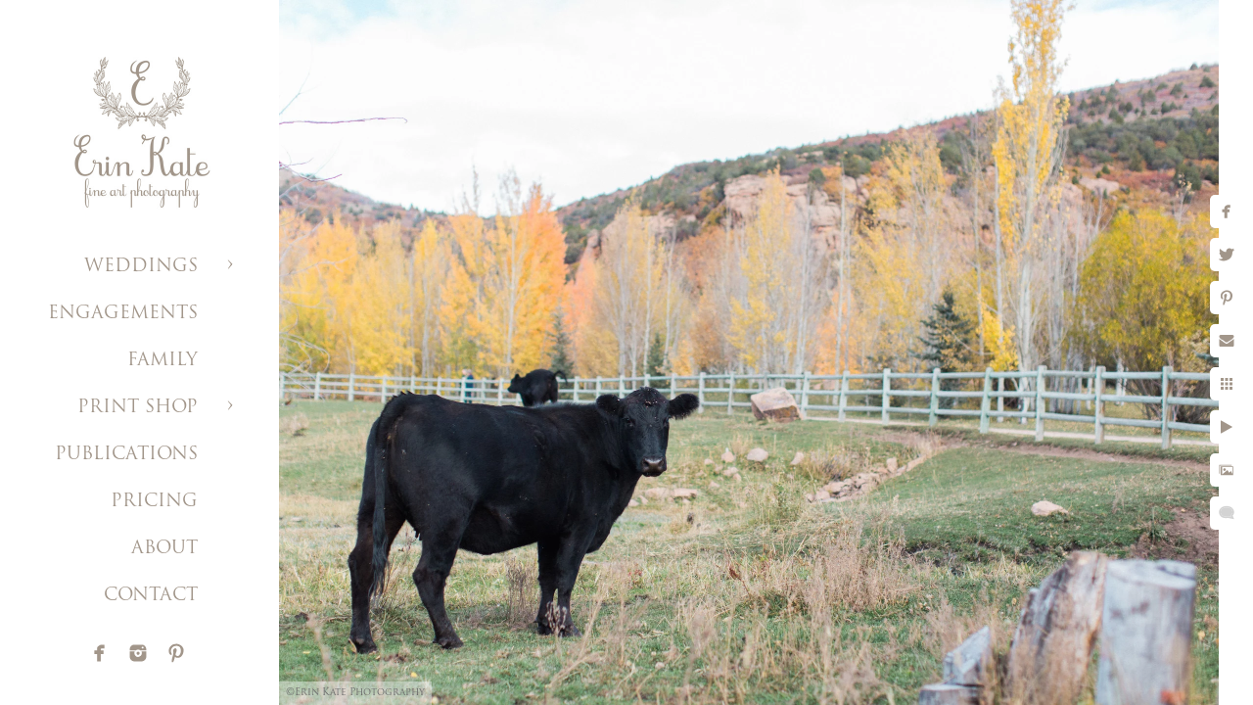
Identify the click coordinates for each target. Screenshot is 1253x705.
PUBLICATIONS (126, 455)
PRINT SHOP (137, 408)
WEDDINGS (141, 267)
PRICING (154, 502)
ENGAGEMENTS (123, 314)
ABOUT (164, 549)
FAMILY (162, 361)
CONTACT (151, 596)
